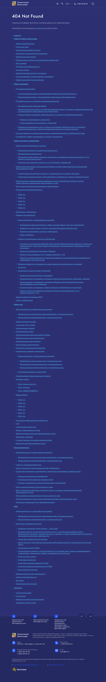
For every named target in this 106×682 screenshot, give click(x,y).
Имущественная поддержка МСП (29, 297)
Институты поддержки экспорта (29, 524)
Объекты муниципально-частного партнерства (36, 239)
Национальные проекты (25, 328)
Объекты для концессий (25, 215)
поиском (39, 28)
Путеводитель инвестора (26, 427)
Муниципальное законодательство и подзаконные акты (40, 318)
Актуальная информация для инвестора (32, 421)
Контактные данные (23, 593)
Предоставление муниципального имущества (38, 123)
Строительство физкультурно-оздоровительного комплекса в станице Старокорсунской (53, 177)
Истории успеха (22, 70)
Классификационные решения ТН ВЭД (33, 563)
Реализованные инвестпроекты (28, 341)
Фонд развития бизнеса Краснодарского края (34, 487)
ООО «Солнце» (24, 387)
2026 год (21, 195)
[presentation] (81, 616)
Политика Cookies (56, 665)
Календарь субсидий (24, 437)
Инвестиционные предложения (26, 141)
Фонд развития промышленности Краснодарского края (38, 496)
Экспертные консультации (26, 584)
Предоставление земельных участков (31, 146)
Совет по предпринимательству (28, 465)
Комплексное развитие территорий (30, 351)
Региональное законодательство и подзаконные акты (41, 364)
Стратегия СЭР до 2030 (25, 325)
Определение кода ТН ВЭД (28, 548)
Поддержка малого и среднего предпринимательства (37, 101)
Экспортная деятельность (26, 577)
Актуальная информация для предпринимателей (35, 502)
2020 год (21, 416)
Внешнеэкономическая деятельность (30, 574)
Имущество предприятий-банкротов (30, 348)
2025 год (21, 198)
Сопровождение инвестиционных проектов (33, 376)
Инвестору (18, 305)
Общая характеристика (25, 44)
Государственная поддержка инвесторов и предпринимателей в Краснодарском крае (50, 133)
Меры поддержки (21, 84)
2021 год (21, 413)
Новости (17, 36)
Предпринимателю (21, 448)
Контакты (18, 588)
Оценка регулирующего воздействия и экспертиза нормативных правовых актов (48, 471)
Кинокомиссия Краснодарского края (31, 443)
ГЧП (17, 424)
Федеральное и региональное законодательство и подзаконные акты (45, 314)
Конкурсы (22, 267)
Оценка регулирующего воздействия (33, 476)
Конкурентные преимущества (27, 67)
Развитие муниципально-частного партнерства (39, 232)
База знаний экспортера (27, 570)
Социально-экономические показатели (31, 54)
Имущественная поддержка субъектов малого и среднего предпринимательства (50, 115)
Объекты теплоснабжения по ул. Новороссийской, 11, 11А (42, 255)
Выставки (20, 581)
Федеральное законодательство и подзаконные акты (41, 361)
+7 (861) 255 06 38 (23, 652)
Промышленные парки (25, 332)
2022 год (21, 208)
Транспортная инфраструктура (28, 50)
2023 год (21, 204)
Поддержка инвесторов (25, 89)
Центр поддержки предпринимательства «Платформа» (38, 468)
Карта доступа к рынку (27, 557)
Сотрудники (21, 596)
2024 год (21, 201)
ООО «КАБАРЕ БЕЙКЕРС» (28, 391)
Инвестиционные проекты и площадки (31, 73)
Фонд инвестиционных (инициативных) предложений (37, 186)
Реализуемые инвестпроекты (27, 345)
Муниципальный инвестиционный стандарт (33, 335)
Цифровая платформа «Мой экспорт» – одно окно (38, 529)
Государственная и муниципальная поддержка (35, 77)
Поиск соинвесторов (24, 300)
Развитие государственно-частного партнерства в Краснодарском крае (48, 228)
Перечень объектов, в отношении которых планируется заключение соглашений (50, 264)
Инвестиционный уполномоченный (30, 80)
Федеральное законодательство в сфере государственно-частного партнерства (52, 225)
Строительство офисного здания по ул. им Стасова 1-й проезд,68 (44, 163)
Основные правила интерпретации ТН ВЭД (35, 566)
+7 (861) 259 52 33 (23, 654)
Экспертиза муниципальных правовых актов (35, 480)
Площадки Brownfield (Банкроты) (29, 190)
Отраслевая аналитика (27, 560)
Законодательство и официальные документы (36, 220)
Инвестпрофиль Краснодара (25, 39)
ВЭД (16, 507)
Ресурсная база (22, 47)
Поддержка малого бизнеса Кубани (32, 106)
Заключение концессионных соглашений (34, 271)
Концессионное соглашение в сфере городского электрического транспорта (51, 288)
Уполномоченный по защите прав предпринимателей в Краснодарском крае (46, 499)
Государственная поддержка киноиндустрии (34, 440)
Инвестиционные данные (26, 57)
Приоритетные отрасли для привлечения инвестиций (37, 60)
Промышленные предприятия (29, 154)
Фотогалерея (21, 63)
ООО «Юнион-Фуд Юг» (27, 384)
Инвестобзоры (21, 395)
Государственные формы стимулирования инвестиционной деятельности (47, 94)
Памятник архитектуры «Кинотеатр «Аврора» (38, 251)
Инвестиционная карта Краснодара (30, 338)
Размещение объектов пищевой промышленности (38, 151)
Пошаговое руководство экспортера (32, 539)
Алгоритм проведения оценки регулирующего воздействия (42, 483)
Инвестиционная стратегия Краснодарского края (35, 434)
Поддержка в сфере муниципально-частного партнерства (39, 137)
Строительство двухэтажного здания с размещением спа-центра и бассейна (48, 174)
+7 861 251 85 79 (81, 4)
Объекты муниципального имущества (35, 120)
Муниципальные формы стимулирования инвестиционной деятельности (46, 97)
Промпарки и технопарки (26, 212)
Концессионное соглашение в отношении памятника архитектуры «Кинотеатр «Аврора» (55, 279)
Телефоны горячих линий (26, 603)
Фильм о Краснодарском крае (28, 430)
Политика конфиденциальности (26, 665)
